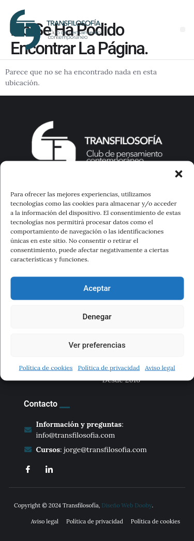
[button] (178, 173)
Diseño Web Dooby (126, 505)
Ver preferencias (96, 345)
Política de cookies (46, 367)
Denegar (96, 316)
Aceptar (97, 288)
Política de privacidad (109, 367)
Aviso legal (160, 367)
